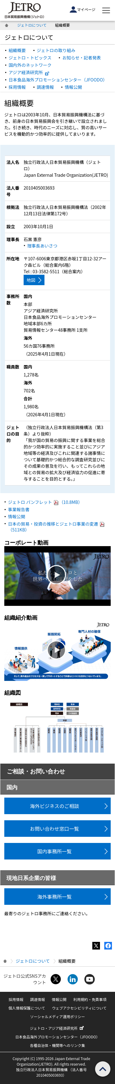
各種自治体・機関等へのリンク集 (57, 1045)
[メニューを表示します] (106, 10)
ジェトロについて (32, 25)
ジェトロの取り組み (56, 50)
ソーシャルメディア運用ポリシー (57, 1016)
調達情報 (45, 87)
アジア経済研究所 (29, 72)
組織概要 (17, 50)
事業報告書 (18, 509)
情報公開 (73, 87)
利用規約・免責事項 (89, 999)
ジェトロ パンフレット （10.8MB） (45, 502)
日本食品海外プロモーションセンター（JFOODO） (58, 80)
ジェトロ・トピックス (30, 58)
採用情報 (17, 87)
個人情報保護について (26, 1007)
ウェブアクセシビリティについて (79, 1007)
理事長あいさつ (42, 246)
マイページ (82, 9)
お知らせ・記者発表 (81, 58)
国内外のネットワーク (30, 65)
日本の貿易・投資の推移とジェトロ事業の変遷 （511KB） (56, 527)
